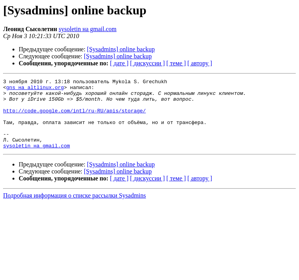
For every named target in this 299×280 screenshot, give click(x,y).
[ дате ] (119, 63)
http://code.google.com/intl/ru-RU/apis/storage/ (74, 117)
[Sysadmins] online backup (121, 49)
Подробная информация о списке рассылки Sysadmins (74, 209)
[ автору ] (199, 63)
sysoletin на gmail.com (88, 29)
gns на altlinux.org (35, 89)
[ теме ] (176, 63)
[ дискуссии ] (147, 63)
